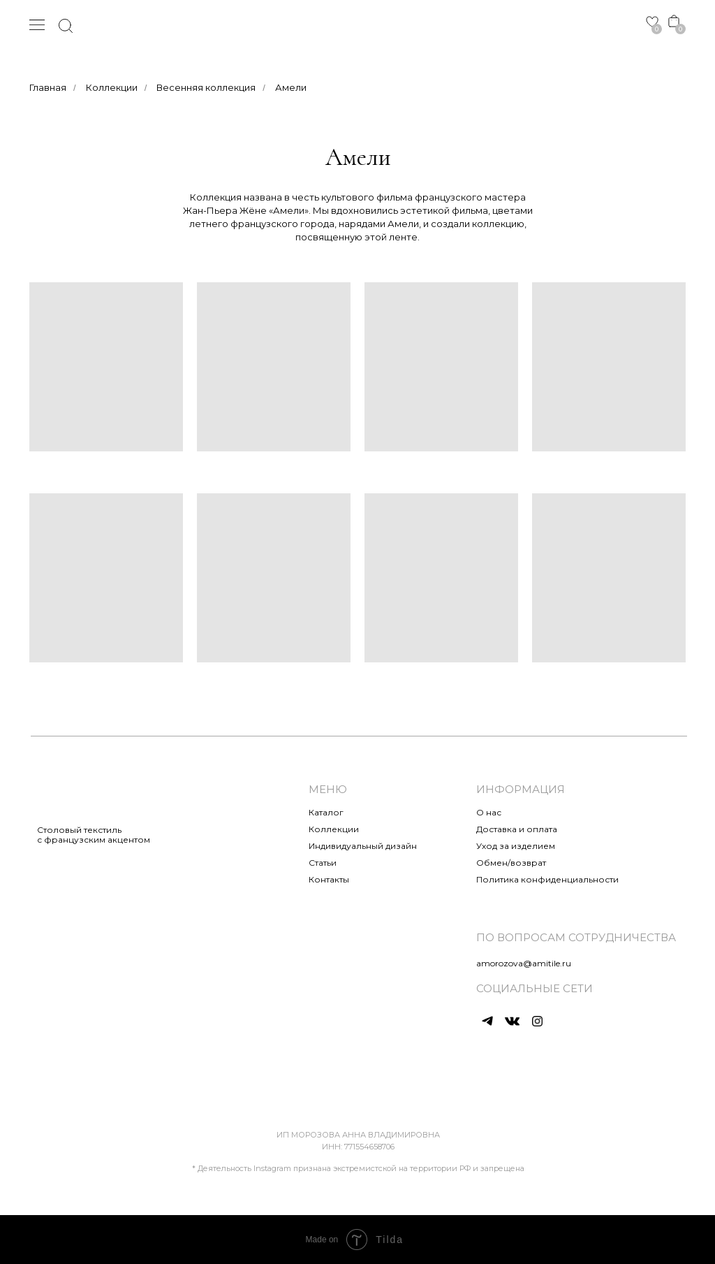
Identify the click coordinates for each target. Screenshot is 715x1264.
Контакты (329, 879)
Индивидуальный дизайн (363, 846)
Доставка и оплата (516, 829)
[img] (357, 24)
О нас (488, 812)
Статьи (323, 862)
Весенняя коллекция (206, 87)
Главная (47, 87)
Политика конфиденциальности (547, 879)
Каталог (326, 812)
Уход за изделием (515, 846)
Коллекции (112, 87)
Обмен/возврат (511, 862)
